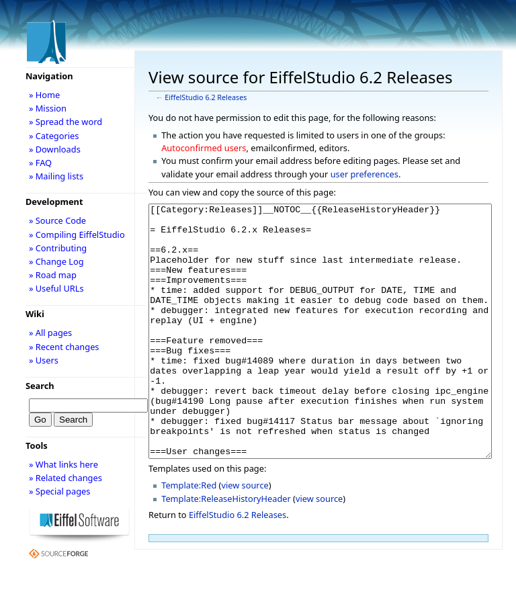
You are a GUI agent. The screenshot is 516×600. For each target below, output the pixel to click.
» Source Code (57, 220)
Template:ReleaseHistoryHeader (226, 549)
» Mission (48, 108)
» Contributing (58, 248)
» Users (43, 360)
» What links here (63, 464)
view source (244, 535)
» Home (44, 95)
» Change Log (56, 261)
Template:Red (188, 535)
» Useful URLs (56, 288)
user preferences (364, 174)
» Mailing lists (56, 176)
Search (40, 386)
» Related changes (65, 478)
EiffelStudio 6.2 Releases (206, 97)
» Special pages (59, 491)
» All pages (50, 333)
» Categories (54, 136)
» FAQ (40, 163)
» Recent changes (64, 347)
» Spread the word (65, 122)
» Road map (53, 275)
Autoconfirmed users (203, 148)
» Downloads (55, 149)
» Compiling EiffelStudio (77, 234)
